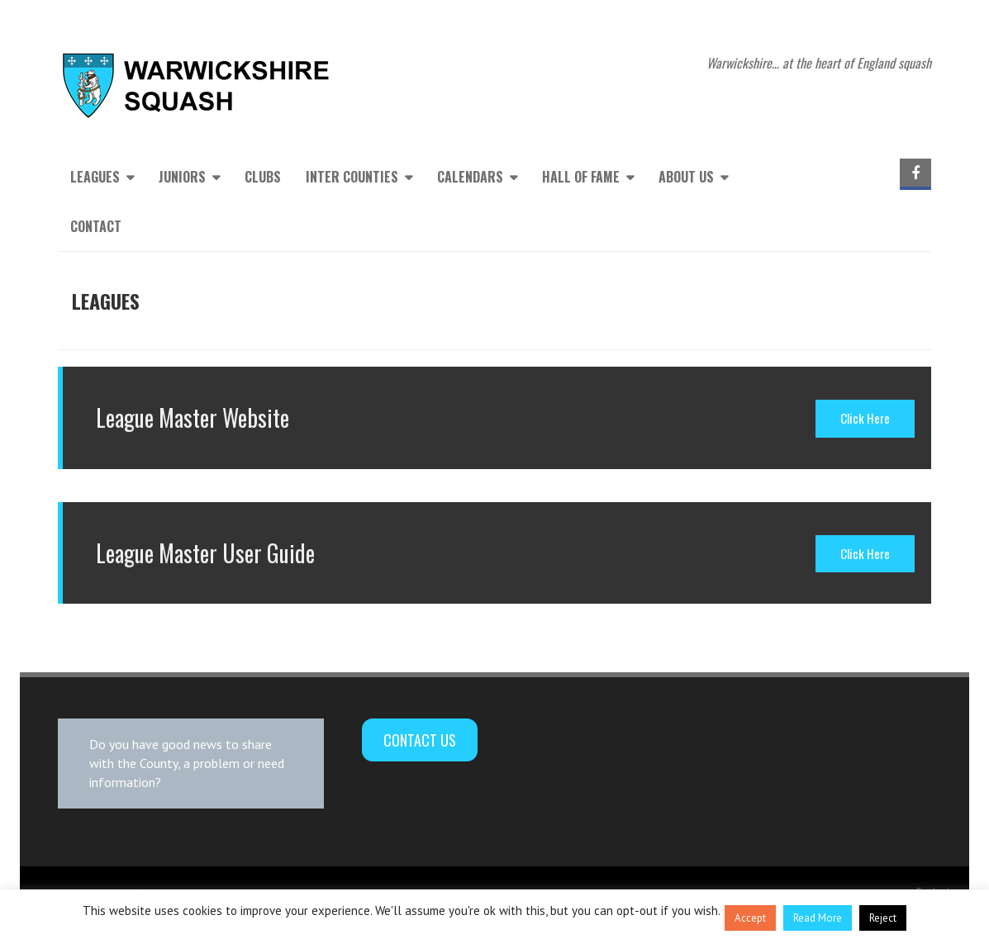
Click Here (865, 418)
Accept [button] (750, 918)
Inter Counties (352, 177)
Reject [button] (882, 918)
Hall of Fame (581, 177)
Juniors (182, 177)
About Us (686, 177)
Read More (817, 918)
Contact (95, 226)
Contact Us (419, 740)
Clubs (263, 177)
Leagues (95, 177)
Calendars (470, 177)
